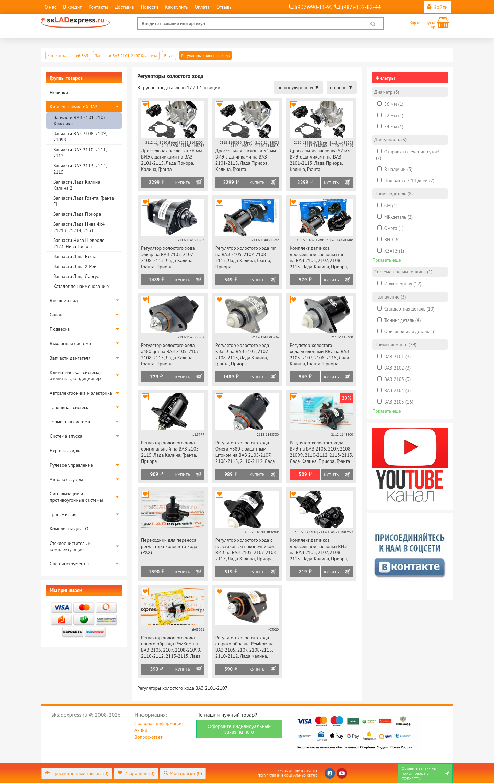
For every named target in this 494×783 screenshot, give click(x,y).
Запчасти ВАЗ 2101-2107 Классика (80, 120)
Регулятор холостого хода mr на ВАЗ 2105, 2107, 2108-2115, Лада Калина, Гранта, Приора (245, 257)
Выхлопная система (70, 343)
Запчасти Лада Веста (74, 256)
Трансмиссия (63, 514)
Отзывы (224, 7)
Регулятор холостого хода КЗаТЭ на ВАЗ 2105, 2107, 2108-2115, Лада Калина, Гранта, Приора (242, 354)
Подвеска (60, 329)
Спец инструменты (69, 564)
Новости (149, 7)
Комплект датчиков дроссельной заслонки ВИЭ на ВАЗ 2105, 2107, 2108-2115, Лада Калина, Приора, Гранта (319, 550)
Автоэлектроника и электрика (81, 393)
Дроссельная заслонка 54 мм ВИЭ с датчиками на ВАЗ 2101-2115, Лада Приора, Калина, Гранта (246, 160)
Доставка (124, 7)
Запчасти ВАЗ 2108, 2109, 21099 (79, 136)
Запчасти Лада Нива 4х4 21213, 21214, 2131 (79, 227)
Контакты (98, 7)
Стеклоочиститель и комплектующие (70, 546)
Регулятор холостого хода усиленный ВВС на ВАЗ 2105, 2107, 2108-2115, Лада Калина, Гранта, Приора (319, 354)
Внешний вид (64, 300)
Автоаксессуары (66, 479)
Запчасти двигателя (70, 358)
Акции (141, 730)
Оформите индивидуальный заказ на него (239, 729)
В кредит (72, 7)
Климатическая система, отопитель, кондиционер (75, 375)
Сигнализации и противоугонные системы (76, 497)
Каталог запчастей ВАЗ (73, 107)
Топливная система (70, 407)
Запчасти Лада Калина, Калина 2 (77, 185)
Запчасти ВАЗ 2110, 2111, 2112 (79, 153)
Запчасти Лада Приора (77, 214)
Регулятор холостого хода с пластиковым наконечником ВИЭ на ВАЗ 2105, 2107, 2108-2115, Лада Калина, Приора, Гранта (246, 550)
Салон (56, 315)
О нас (50, 7)
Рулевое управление (71, 465)
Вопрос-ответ (148, 737)
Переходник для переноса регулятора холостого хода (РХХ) (169, 546)
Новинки (59, 92)
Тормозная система (70, 422)
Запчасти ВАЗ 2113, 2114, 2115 (79, 169)
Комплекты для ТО (69, 529)
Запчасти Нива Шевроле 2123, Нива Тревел (78, 243)
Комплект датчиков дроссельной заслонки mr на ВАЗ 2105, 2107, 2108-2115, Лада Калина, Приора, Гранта (319, 258)
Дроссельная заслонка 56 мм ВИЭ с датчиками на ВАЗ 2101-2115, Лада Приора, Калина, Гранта (171, 160)
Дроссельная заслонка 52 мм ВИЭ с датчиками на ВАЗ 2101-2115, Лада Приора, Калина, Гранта (320, 160)
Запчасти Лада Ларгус (76, 276)
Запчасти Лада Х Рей (74, 266)
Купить (182, 182)
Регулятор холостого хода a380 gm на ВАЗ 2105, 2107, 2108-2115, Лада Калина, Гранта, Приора (170, 354)
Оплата (202, 7)
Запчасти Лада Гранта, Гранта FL (83, 201)
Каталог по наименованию (81, 286)
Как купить (176, 7)
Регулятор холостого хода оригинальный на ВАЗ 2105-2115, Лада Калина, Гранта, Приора (170, 452)
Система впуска (66, 436)
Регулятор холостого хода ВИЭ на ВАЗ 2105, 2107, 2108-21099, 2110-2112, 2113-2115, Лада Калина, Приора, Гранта (321, 452)
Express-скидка (66, 450)
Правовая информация (158, 723)
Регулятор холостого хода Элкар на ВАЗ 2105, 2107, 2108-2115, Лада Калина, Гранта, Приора (168, 257)
